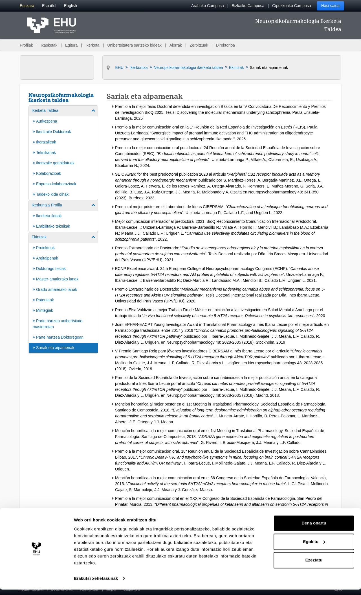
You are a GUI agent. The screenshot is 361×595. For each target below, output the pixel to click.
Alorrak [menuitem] (176, 45)
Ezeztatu (314, 565)
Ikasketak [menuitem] (49, 45)
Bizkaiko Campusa (248, 5)
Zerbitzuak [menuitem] (199, 45)
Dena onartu (313, 528)
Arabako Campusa (207, 5)
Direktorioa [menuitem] (225, 45)
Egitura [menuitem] (71, 45)
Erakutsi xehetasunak (96, 583)
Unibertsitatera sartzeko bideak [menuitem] (134, 45)
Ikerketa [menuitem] (92, 45)
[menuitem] (27, 6)
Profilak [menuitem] (26, 45)
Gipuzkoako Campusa (291, 5)
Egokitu (314, 547)
